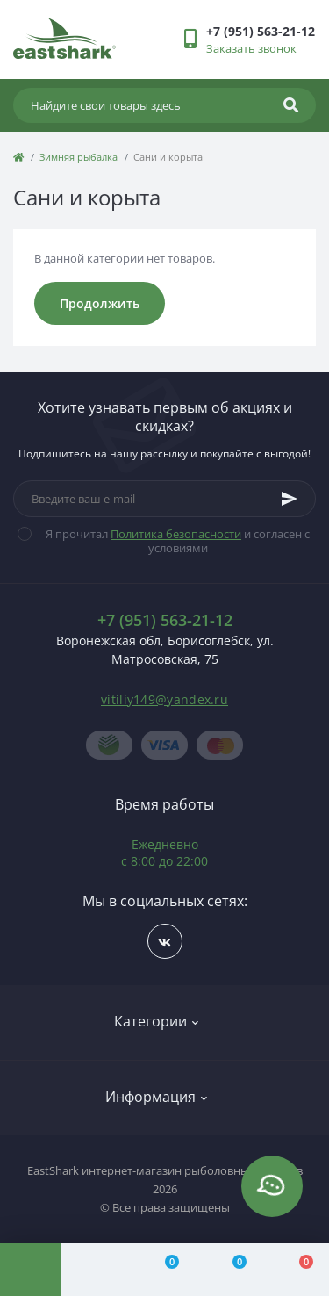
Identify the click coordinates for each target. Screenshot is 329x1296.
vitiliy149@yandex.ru (164, 699)
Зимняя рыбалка (78, 156)
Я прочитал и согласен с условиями (174, 541)
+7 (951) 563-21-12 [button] (164, 620)
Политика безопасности (176, 534)
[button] (260, 31)
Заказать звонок (251, 48)
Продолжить (99, 303)
